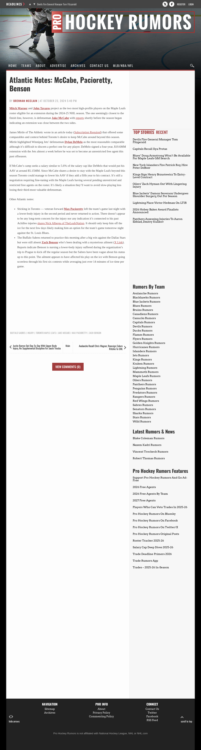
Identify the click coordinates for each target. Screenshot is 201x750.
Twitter (152, 712)
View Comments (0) (67, 366)
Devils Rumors (142, 326)
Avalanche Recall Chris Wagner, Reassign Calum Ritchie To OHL (101, 347)
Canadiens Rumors (145, 314)
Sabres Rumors (143, 404)
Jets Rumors (141, 355)
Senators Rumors (144, 409)
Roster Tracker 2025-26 (148, 540)
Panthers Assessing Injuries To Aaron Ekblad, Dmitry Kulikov (158, 220)
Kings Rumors (142, 359)
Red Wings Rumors (146, 400)
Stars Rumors (142, 417)
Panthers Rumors (144, 384)
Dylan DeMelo (74, 142)
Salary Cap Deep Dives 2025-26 (153, 547)
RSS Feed (152, 720)
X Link (118, 242)
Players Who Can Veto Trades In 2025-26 (160, 507)
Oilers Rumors (142, 380)
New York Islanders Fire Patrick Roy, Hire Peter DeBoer (160, 166)
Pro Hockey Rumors (20, 13)
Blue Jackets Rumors (146, 301)
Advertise (58, 65)
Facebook (152, 716)
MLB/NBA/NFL (123, 65)
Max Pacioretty (73, 208)
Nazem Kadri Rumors (147, 444)
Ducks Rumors (143, 330)
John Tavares (41, 108)
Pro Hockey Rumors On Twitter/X (155, 527)
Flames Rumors (143, 334)
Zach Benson (50, 242)
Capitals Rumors (144, 322)
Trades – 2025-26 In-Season (151, 567)
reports (80, 117)
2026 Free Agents (144, 487)
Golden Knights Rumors (149, 342)
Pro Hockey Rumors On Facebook (155, 520)
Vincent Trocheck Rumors (150, 451)
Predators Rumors (145, 392)
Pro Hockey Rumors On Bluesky (154, 513)
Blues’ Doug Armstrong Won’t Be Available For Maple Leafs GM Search (161, 157)
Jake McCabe (60, 117)
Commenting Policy (101, 716)
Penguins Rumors (145, 388)
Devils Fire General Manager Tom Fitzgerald (57, 4)
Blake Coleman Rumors (148, 438)
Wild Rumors (142, 421)
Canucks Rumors (144, 318)
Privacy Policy (101, 712)
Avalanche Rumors (145, 293)
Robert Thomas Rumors (149, 458)
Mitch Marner (18, 108)
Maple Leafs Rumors (146, 376)
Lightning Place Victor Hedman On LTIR (160, 202)
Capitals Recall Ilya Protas (150, 148)
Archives (78, 65)
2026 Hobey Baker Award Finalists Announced (155, 211)
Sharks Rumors (143, 413)
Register (181, 4)
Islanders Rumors (145, 351)
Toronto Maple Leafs (46, 333)
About (41, 65)
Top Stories (143, 132)
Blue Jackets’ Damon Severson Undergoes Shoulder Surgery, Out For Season (160, 195)
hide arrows (14, 719)
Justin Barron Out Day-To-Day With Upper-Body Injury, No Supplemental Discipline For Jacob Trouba (37, 347)
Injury (30, 333)
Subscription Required (87, 132)
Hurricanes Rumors (146, 347)
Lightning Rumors (145, 367)
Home (12, 65)
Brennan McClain (25, 101)
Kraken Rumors (143, 363)
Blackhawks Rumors (146, 297)
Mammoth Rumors (145, 371)
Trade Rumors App (145, 560)
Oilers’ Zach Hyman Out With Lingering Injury (160, 185)
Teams (26, 65)
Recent (162, 132)
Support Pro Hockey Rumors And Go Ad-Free (160, 479)
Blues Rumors (142, 305)
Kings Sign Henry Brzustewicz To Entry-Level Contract (159, 176)
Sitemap (50, 708)
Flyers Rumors (142, 338)
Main (68, 346)
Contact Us (99, 65)
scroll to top (186, 719)
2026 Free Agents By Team (150, 493)
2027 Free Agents (144, 500)
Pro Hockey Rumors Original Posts (156, 533)
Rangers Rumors (144, 396)
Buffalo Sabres (18, 333)
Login (191, 4)
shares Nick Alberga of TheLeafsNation (60, 223)
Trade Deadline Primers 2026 (152, 554)
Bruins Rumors (143, 309)
